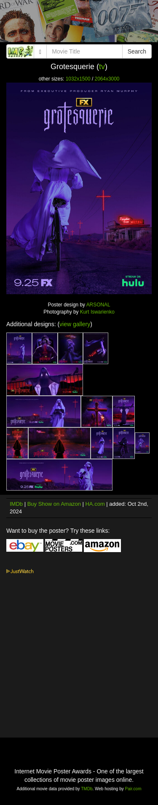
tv (102, 66)
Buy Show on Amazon (54, 504)
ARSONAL (98, 305)
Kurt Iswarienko (97, 312)
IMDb (16, 504)
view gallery (74, 324)
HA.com (94, 504)
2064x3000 (107, 79)
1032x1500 (78, 79)
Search (137, 51)
